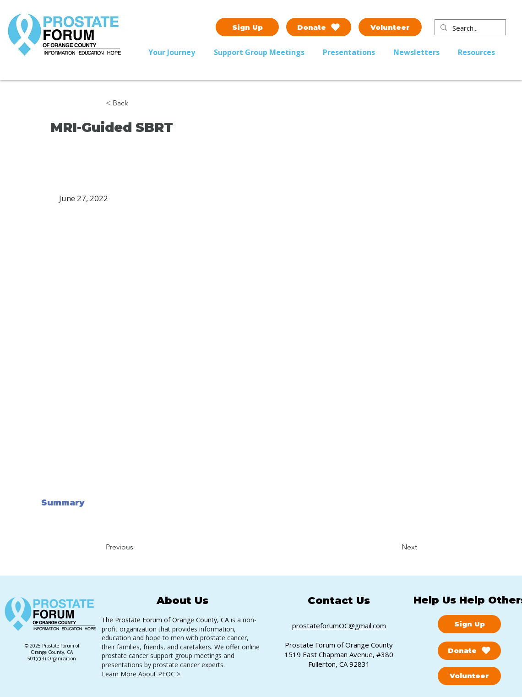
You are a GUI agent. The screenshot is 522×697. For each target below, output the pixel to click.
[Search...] (469, 28)
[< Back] (136, 103)
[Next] (394, 547)
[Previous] (136, 547)
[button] (261, 52)
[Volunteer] (390, 27)
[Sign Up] (247, 27)
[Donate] (318, 27)
